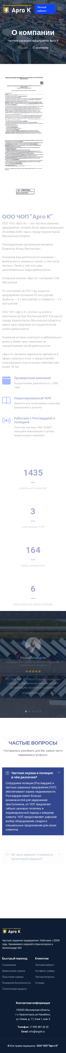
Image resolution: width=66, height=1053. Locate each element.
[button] (26, 717)
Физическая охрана (13, 971)
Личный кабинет (42, 9)
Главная (23, 47)
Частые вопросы (44, 977)
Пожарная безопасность (16, 983)
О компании (9, 965)
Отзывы (39, 983)
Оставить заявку (45, 971)
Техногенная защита (14, 989)
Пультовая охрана (12, 977)
